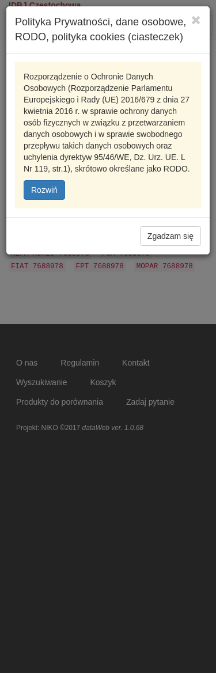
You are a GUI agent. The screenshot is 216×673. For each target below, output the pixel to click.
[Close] (196, 20)
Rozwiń (44, 190)
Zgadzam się (170, 236)
